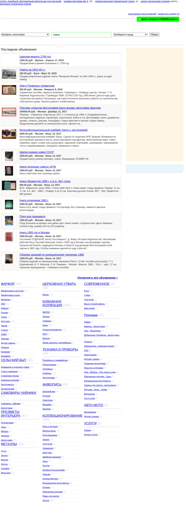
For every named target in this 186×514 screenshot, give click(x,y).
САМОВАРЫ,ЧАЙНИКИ (18, 393)
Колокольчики (7, 389)
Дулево (4, 312)
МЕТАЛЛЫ (9, 444)
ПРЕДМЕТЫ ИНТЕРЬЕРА (10, 414)
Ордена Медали (50, 478)
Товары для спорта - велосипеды (100, 385)
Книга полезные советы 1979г (38, 166)
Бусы (86, 291)
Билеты (46, 338)
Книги (45, 325)
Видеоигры (89, 394)
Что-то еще (89, 398)
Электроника (90, 355)
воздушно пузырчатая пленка (15, 4)
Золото (4, 455)
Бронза (4, 460)
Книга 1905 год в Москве (35, 232)
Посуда (46, 465)
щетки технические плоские (155, 1)
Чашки (4, 325)
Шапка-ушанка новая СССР (37, 152)
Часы (3, 427)
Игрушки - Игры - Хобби (95, 389)
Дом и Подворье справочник (37, 85)
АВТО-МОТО (93, 405)
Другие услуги (91, 434)
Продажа (91, 315)
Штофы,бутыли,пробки (54, 470)
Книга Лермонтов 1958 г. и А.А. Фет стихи (45, 181)
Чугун (3, 451)
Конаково (5, 352)
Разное (87, 430)
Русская (46, 396)
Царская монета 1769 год (35, 56)
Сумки (87, 295)
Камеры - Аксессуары (94, 326)
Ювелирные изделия (53, 492)
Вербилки (5, 299)
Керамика (5, 356)
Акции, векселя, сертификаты (57, 342)
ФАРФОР (8, 284)
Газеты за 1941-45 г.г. (32, 69)
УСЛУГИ (90, 423)
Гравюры (47, 321)
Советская (48, 400)
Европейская (49, 391)
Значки (46, 439)
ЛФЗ (3, 304)
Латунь (4, 464)
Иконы (46, 294)
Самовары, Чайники (10, 403)
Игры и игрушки (50, 426)
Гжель (4, 317)
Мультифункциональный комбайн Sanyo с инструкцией (53, 129)
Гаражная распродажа (95, 363)
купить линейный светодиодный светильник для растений (30, 1)
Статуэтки (47, 444)
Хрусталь (5, 321)
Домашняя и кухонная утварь (15, 367)
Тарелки (5, 338)
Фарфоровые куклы (10, 295)
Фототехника (49, 377)
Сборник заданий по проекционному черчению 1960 (52, 254)
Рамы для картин (51, 496)
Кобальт (5, 308)
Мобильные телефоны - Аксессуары (101, 335)
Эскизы (46, 316)
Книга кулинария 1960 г (34, 200)
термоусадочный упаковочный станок (115, 1)
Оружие (46, 487)
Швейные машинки (52, 457)
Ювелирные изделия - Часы (97, 376)
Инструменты (7, 384)
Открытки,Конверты (52, 329)
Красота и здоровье (93, 368)
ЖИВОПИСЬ (52, 384)
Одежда (88, 342)
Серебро (5, 468)
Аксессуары (6, 408)
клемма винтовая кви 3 (76, 1)
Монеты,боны (49, 431)
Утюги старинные (9, 371)
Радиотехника (49, 364)
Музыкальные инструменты (56, 483)
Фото (45, 334)
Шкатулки (47, 452)
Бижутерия (89, 308)
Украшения (48, 448)
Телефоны (48, 369)
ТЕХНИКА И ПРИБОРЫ (60, 349)
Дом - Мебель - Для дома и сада (100, 372)
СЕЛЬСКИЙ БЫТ (13, 360)
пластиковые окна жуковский (142, 14)
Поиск (154, 34)
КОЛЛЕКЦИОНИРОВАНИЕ (63, 416)
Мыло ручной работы (94, 304)
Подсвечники (7, 422)
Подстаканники (50, 435)
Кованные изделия (10, 380)
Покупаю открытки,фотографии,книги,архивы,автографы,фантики (60, 107)
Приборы (47, 373)
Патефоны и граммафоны (55, 360)
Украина (5, 347)
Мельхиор (6, 473)
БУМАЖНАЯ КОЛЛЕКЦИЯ (52, 303)
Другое (46, 500)
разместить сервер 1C (169, 14)
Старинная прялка (10, 376)
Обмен (87, 322)
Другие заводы (8, 343)
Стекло (4, 330)
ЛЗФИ (4, 334)
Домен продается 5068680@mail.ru (159, 19)
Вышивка (47, 404)
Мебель (4, 431)
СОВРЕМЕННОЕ (97, 284)
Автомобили (90, 412)
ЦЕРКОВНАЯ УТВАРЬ (59, 284)
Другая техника (91, 416)
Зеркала (5, 436)
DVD (86, 350)
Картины (47, 409)
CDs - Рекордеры (92, 331)
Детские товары (91, 359)
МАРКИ (46, 312)
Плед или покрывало (32, 216)
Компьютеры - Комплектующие (99, 346)
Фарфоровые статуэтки (12, 291)
